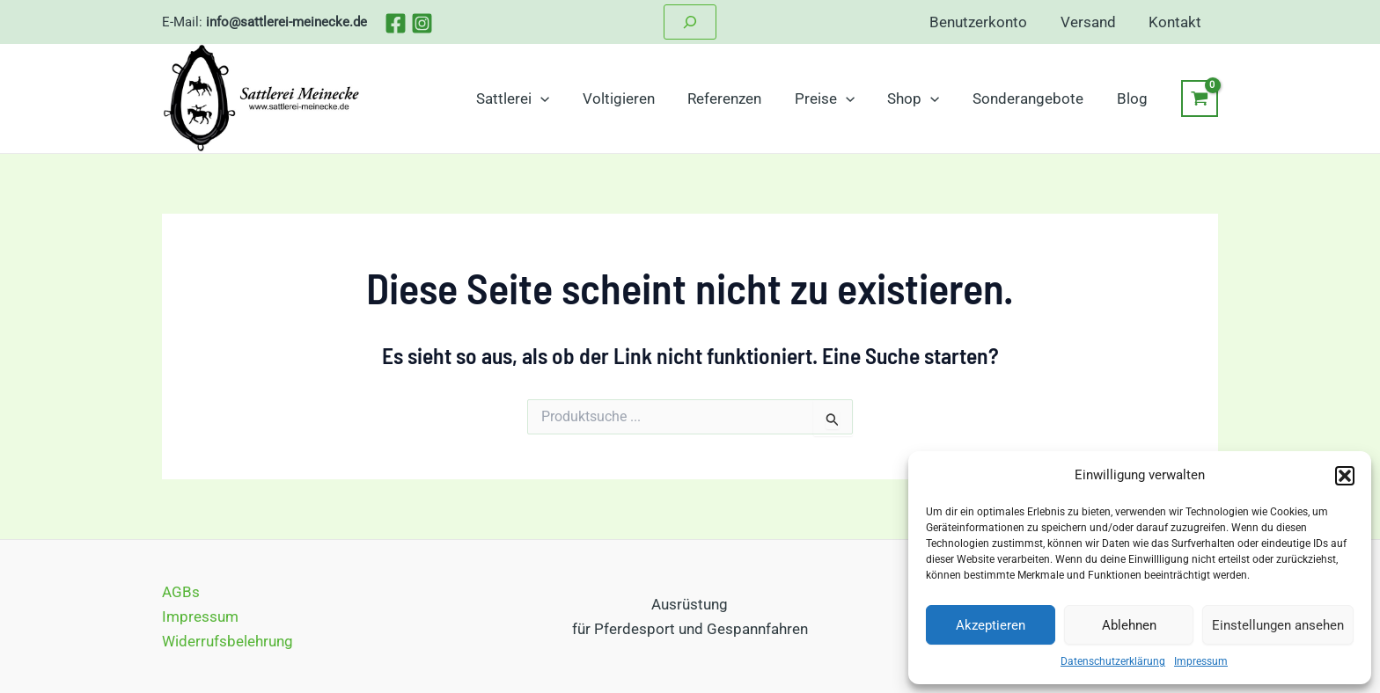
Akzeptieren (990, 625)
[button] (1345, 476)
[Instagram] (422, 23)
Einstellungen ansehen (1278, 625)
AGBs (181, 592)
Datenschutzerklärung (1113, 661)
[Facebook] (396, 23)
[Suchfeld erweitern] (690, 22)
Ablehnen (1129, 625)
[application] (560, 98)
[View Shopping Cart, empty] (1199, 98)
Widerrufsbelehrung (227, 641)
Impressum (1201, 661)
